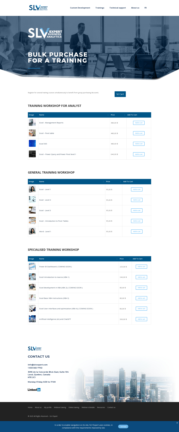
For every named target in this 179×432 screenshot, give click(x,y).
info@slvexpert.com (38, 365)
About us (135, 8)
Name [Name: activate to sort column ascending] (41, 115)
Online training (73, 407)
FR (146, 8)
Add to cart (138, 123)
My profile (47, 407)
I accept (123, 426)
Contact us (111, 407)
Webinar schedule (88, 407)
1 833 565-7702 (35, 368)
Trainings (99, 8)
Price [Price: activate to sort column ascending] (113, 115)
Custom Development (80, 8)
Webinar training (60, 407)
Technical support (117, 8)
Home (30, 407)
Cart (121, 94)
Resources (101, 407)
